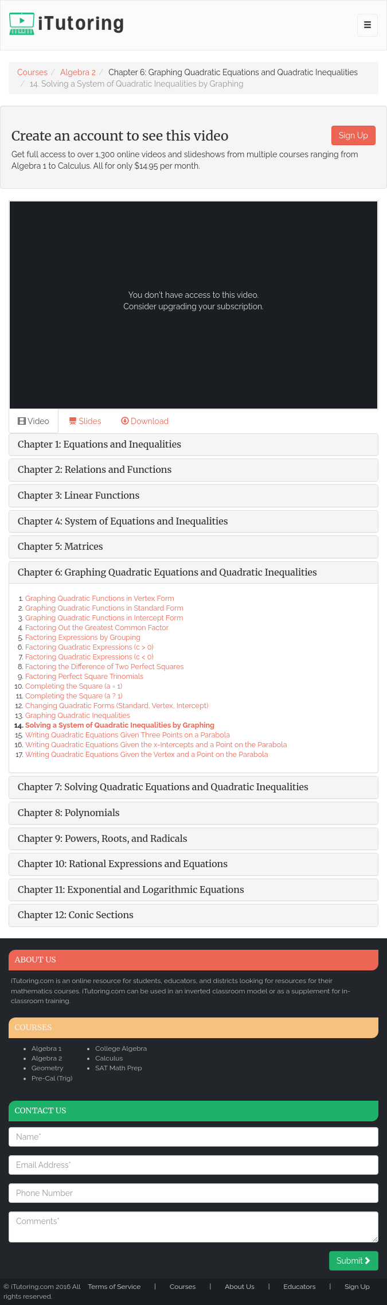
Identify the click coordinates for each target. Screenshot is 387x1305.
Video (33, 421)
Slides (85, 421)
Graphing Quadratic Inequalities (77, 715)
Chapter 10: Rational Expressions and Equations (123, 863)
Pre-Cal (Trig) (52, 1078)
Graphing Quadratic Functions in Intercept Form (104, 617)
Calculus (109, 1058)
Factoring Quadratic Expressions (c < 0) (89, 656)
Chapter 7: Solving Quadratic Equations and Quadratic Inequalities (163, 787)
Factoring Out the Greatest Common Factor (97, 627)
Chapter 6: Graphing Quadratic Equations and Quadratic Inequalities (167, 572)
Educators (300, 1287)
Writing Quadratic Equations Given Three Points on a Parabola (127, 735)
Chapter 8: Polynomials (69, 812)
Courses (32, 72)
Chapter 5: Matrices (60, 546)
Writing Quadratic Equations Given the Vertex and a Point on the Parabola (146, 754)
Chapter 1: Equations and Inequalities (99, 444)
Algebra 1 (46, 1048)
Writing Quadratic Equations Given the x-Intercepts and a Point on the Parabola (156, 744)
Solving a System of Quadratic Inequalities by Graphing (119, 725)
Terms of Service (114, 1287)
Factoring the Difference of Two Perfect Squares (104, 666)
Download (145, 421)
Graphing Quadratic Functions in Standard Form (104, 608)
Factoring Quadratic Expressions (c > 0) (89, 647)
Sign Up (353, 135)
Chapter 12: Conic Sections (76, 915)
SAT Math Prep (118, 1068)
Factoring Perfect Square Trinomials (84, 676)
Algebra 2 (78, 72)
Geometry (48, 1068)
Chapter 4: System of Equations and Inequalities (123, 521)
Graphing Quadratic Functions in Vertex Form (99, 598)
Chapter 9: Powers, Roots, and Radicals (102, 838)
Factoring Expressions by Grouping (82, 637)
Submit (354, 1260)
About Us (240, 1287)
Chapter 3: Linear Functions (78, 495)
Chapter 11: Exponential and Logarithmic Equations (131, 889)
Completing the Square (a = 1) (73, 686)
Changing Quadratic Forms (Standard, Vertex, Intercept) (116, 705)
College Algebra (121, 1048)
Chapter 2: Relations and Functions (94, 469)
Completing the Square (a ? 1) (74, 696)
